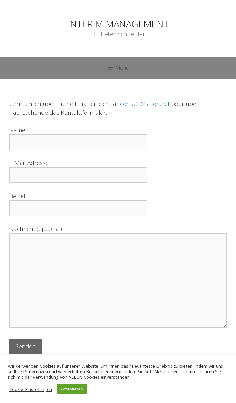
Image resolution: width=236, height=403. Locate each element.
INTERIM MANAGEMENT (118, 23)
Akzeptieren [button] (71, 389)
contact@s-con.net (145, 104)
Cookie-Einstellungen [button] (30, 389)
